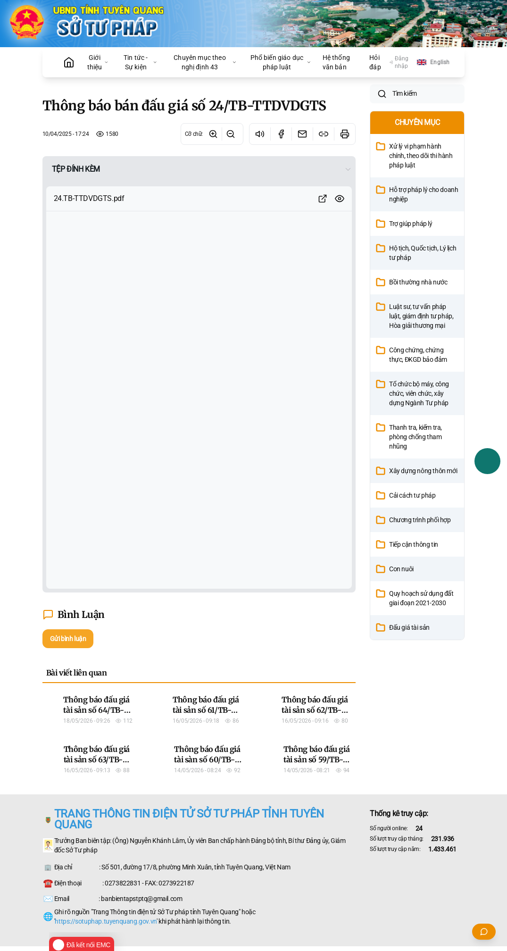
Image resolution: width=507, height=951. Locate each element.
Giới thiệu (98, 62)
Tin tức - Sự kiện (140, 62)
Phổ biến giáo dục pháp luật (280, 62)
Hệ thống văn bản (336, 62)
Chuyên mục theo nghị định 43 (205, 62)
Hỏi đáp (375, 62)
